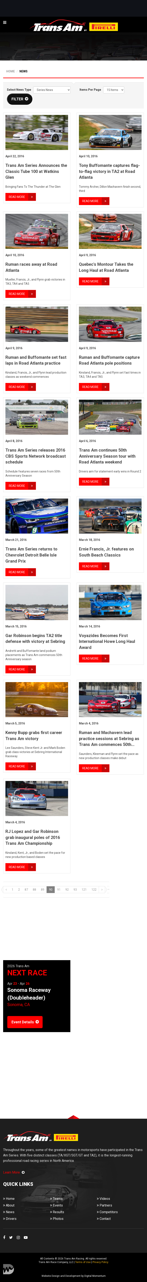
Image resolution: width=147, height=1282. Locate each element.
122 (93, 889)
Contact (104, 1219)
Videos (103, 1199)
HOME (10, 71)
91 (59, 889)
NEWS (23, 71)
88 (34, 889)
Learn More (14, 1172)
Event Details (22, 1022)
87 (26, 889)
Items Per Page (90, 89)
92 (67, 889)
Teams (56, 1199)
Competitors (107, 1212)
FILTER (17, 99)
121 (84, 889)
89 (42, 889)
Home (9, 1199)
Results (57, 1212)
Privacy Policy (100, 1262)
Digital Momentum (8, 1269)
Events (56, 1205)
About (8, 1205)
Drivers (9, 1219)
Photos (56, 1219)
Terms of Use (83, 1262)
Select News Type (19, 89)
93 (75, 889)
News (8, 1212)
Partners (104, 1205)
